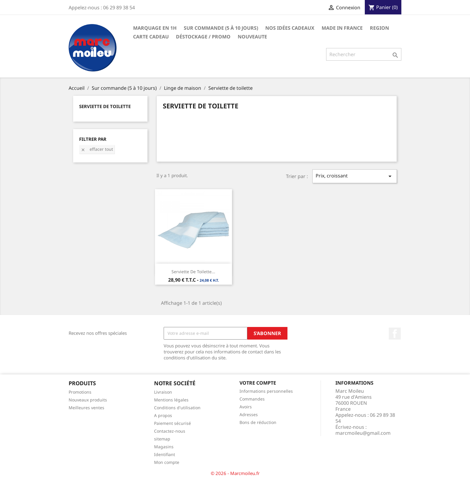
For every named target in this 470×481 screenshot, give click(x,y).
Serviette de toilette (105, 106)
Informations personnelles (266, 391)
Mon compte (166, 462)
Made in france (342, 28)
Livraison (163, 392)
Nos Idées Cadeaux (289, 28)
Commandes (252, 399)
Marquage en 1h (155, 28)
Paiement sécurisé (172, 423)
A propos (163, 415)
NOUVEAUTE (252, 36)
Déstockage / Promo (203, 36)
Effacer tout (97, 149)
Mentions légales (171, 400)
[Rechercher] (363, 54)
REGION (379, 28)
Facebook (395, 334)
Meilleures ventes (86, 407)
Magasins (164, 446)
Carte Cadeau (151, 36)
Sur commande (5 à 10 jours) (221, 28)
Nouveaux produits (88, 400)
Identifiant (164, 454)
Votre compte (257, 383)
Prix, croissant (355, 176)
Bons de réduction (257, 422)
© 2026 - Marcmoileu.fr (235, 473)
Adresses (248, 414)
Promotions (80, 392)
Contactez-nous (169, 431)
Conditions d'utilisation (177, 407)
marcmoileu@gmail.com (363, 433)
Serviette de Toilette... (193, 271)
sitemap (162, 439)
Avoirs (245, 407)
